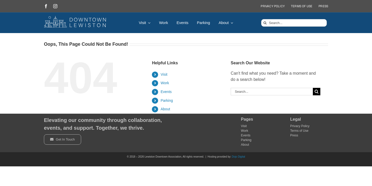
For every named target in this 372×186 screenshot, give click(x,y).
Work (165, 83)
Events (166, 92)
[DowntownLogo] (75, 18)
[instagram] (55, 6)
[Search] (265, 23)
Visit (164, 74)
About (165, 109)
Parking (167, 100)
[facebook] (46, 6)
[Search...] (294, 23)
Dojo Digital (238, 156)
